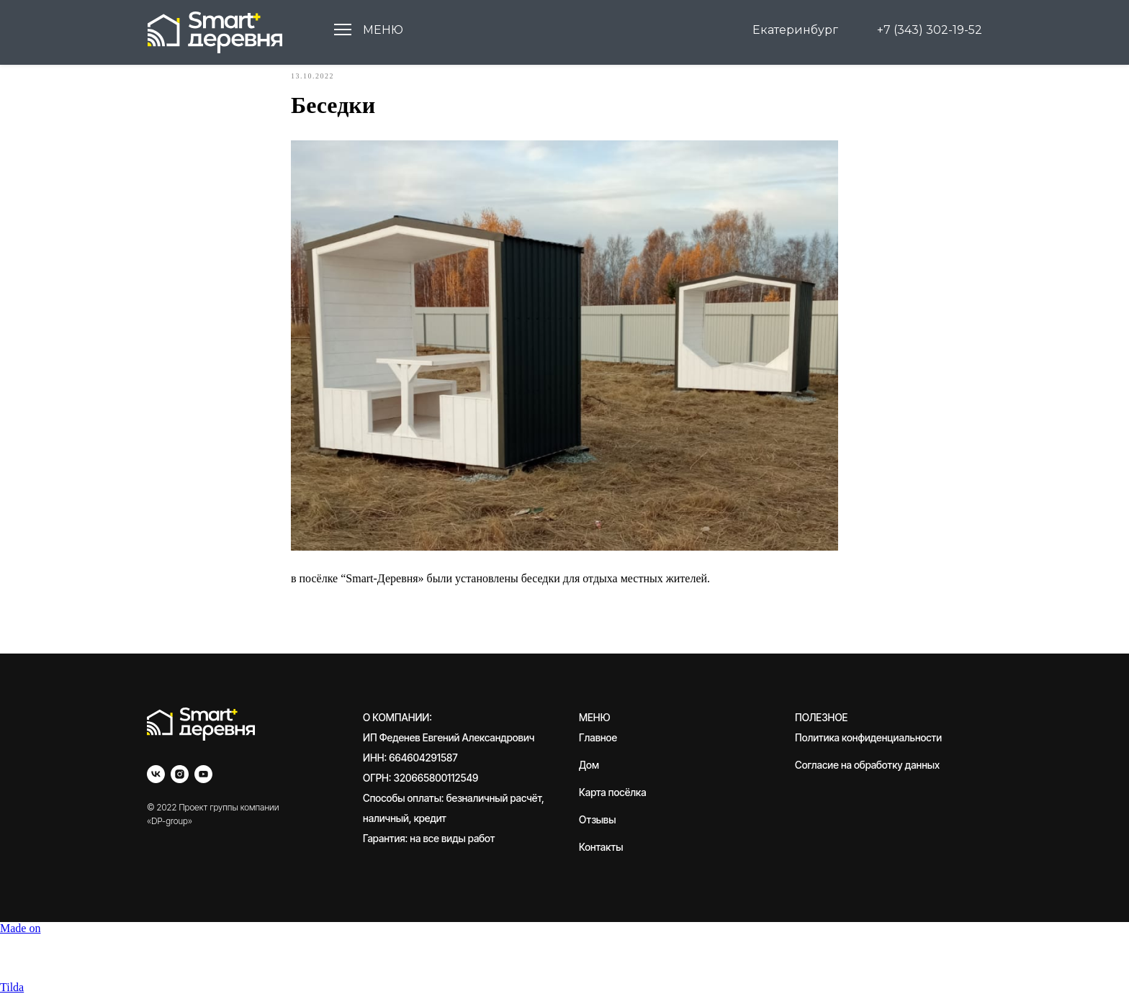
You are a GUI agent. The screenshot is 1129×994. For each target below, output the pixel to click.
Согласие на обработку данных (867, 765)
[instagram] (180, 774)
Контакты (601, 847)
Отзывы (597, 819)
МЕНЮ (383, 30)
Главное (598, 737)
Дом (589, 765)
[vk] (156, 774)
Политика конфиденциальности (868, 737)
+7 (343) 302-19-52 (929, 30)
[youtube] (203, 774)
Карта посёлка (613, 792)
